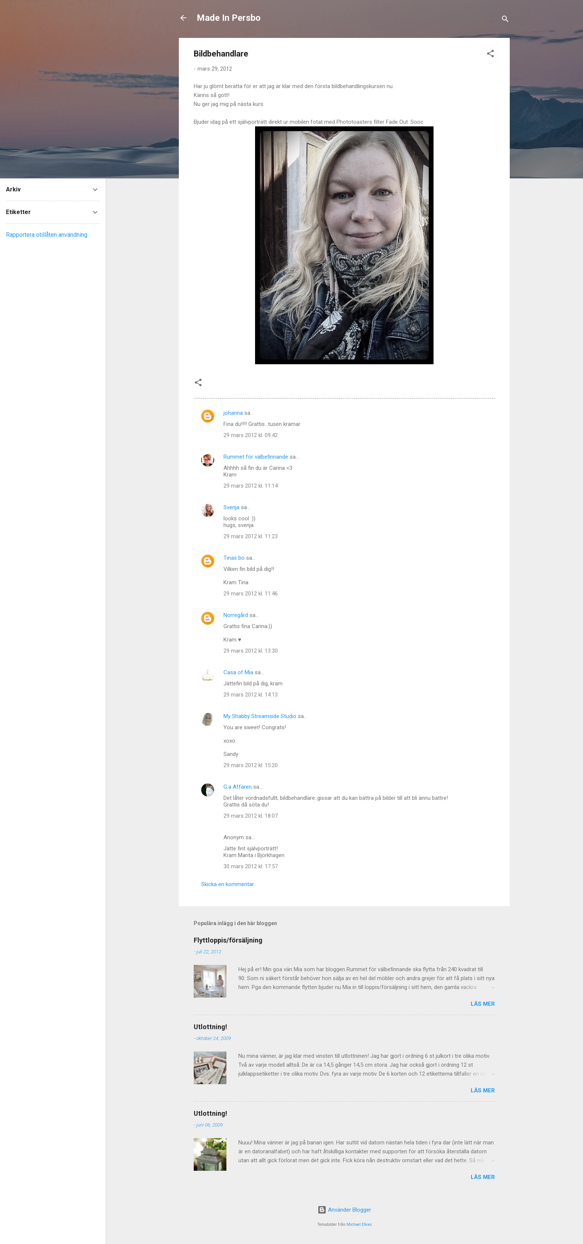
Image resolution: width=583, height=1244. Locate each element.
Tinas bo (234, 558)
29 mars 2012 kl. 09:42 (250, 435)
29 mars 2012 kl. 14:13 (250, 694)
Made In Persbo (229, 18)
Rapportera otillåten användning (46, 234)
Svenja (231, 507)
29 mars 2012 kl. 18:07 (250, 815)
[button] (490, 55)
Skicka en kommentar (227, 884)
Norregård (235, 615)
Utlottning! (210, 1027)
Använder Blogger (344, 1209)
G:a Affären (237, 786)
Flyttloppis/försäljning (228, 940)
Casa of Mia (238, 672)
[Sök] (505, 20)
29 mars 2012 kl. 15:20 (250, 765)
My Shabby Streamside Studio (259, 716)
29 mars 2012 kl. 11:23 (250, 536)
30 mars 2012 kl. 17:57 (250, 866)
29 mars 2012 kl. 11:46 (250, 593)
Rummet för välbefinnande (255, 456)
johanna (233, 413)
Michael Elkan (359, 1224)
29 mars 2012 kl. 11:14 (250, 485)
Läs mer (483, 1004)
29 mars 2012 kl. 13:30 (250, 650)
